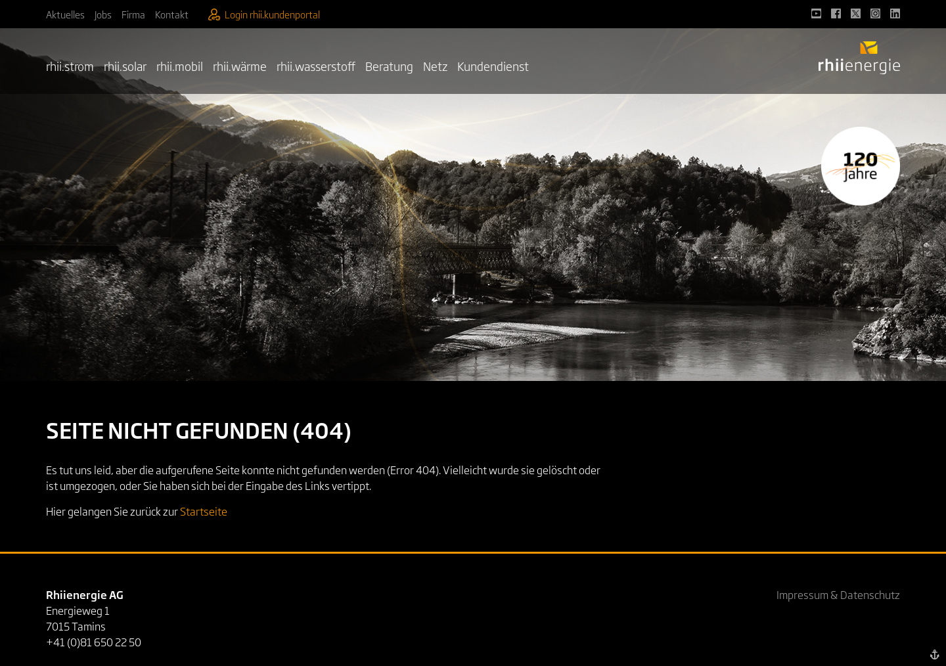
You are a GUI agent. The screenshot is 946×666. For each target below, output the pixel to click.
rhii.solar (125, 65)
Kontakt (172, 14)
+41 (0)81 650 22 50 (93, 642)
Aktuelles (65, 14)
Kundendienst (493, 65)
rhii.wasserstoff (316, 65)
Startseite (203, 511)
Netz (435, 65)
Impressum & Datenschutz (838, 594)
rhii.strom (70, 65)
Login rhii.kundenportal (264, 14)
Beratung (389, 65)
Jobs (103, 14)
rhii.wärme (240, 65)
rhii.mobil (179, 65)
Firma (133, 14)
